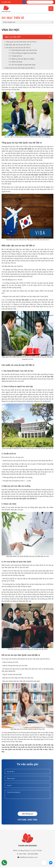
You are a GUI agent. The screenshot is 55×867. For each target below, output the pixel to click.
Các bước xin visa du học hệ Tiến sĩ (18, 48)
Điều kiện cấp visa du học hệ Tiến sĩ (18, 45)
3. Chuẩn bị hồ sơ (16, 56)
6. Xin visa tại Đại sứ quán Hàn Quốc (23, 65)
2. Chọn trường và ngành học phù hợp (23, 53)
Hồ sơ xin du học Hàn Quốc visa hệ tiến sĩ (20, 68)
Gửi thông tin (27, 814)
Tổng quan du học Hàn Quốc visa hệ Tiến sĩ (21, 42)
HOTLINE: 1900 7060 (27, 819)
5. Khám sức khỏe (16, 62)
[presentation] (27, 805)
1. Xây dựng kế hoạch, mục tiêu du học (23, 50)
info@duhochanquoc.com (29, 857)
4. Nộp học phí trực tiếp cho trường (22, 59)
